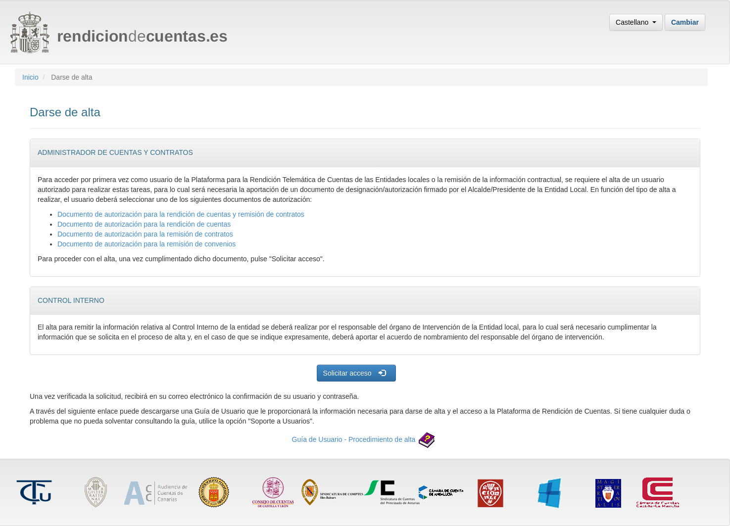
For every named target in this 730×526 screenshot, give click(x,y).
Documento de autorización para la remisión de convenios (146, 244)
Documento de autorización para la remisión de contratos (145, 234)
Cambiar (685, 22)
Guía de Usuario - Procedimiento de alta (365, 439)
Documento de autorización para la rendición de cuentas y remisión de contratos (180, 214)
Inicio (30, 77)
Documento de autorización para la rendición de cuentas (144, 224)
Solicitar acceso (354, 373)
